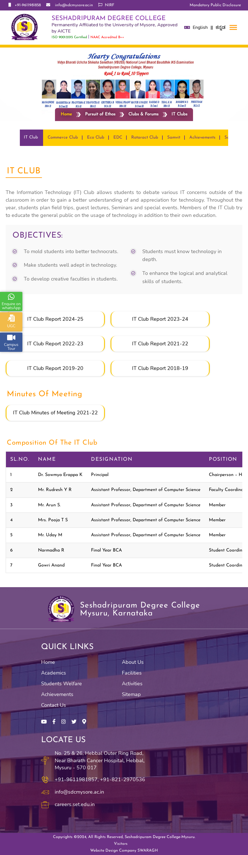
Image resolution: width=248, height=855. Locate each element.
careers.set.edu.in (75, 804)
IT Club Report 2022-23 (55, 343)
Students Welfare (61, 683)
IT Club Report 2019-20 (55, 368)
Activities (132, 683)
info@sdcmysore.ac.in (69, 5)
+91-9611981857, (77, 779)
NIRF (106, 5)
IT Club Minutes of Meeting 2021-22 (55, 412)
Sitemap (131, 694)
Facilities (132, 672)
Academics (53, 672)
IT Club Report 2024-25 (55, 319)
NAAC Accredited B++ (107, 37)
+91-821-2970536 (122, 779)
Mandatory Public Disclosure (215, 5)
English (200, 27)
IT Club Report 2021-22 (160, 343)
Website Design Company (124, 851)
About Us (133, 662)
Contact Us (53, 705)
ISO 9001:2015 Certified (69, 37)
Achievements (57, 694)
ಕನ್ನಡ (220, 27)
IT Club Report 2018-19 (160, 368)
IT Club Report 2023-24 (160, 319)
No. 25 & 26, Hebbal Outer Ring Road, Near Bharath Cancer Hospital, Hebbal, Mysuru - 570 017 (100, 760)
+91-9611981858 (25, 5)
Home (66, 114)
